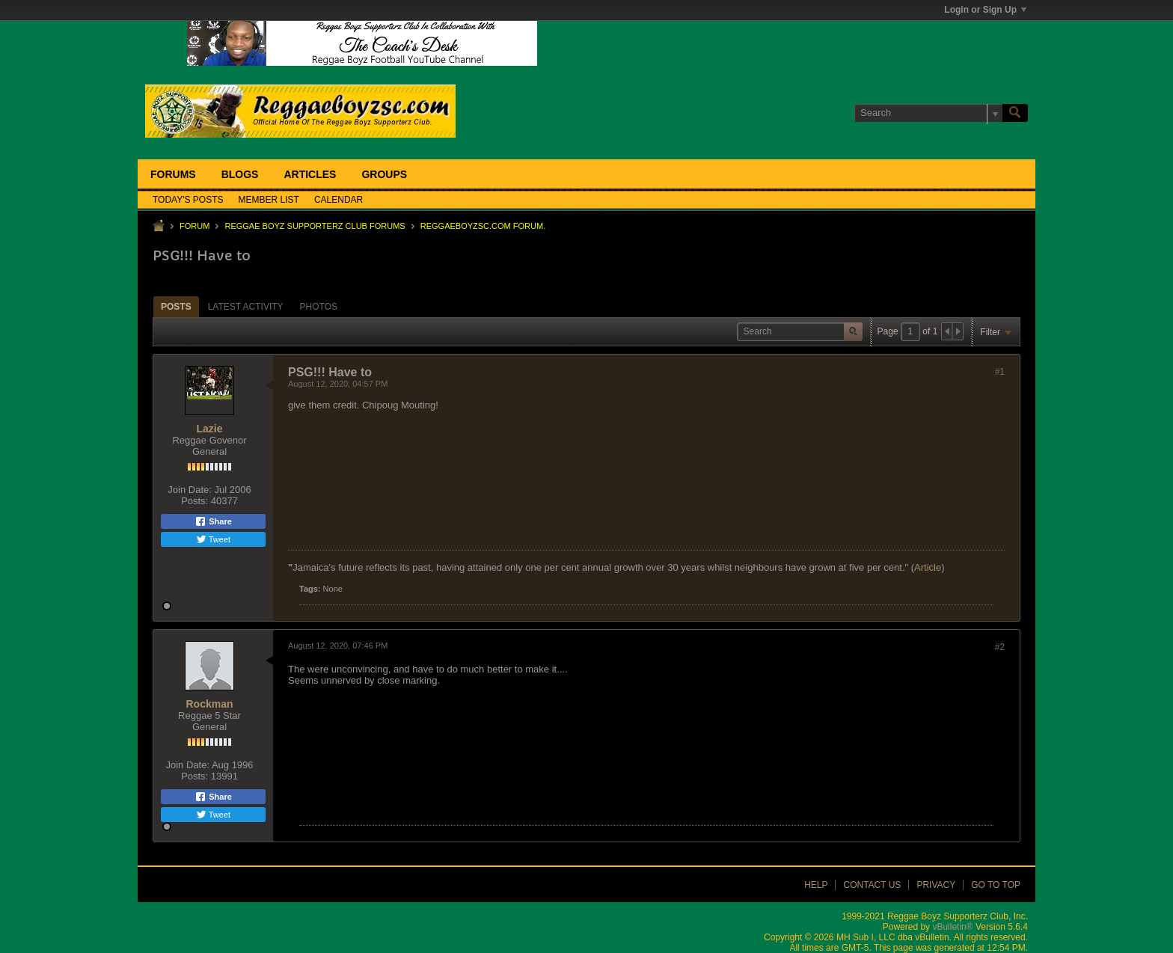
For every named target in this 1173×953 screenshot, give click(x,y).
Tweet (213, 539)
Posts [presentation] (176, 306)
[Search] (928, 113)
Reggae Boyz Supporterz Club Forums (314, 225)
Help (815, 885)
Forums (173, 174)
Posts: (194, 500)
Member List (269, 199)
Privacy (935, 885)
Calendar (338, 199)
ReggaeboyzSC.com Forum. (482, 225)
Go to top (995, 885)
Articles (310, 174)
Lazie (209, 429)
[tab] (176, 306)
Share (213, 521)
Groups (384, 174)
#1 (1000, 372)
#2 (1000, 647)
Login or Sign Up (985, 9)
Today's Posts (188, 199)
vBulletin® (952, 927)
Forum (194, 225)
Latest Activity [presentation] (246, 306)
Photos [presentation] (318, 306)
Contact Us (872, 885)
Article (927, 567)
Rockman (209, 704)
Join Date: (190, 489)
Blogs (240, 174)
